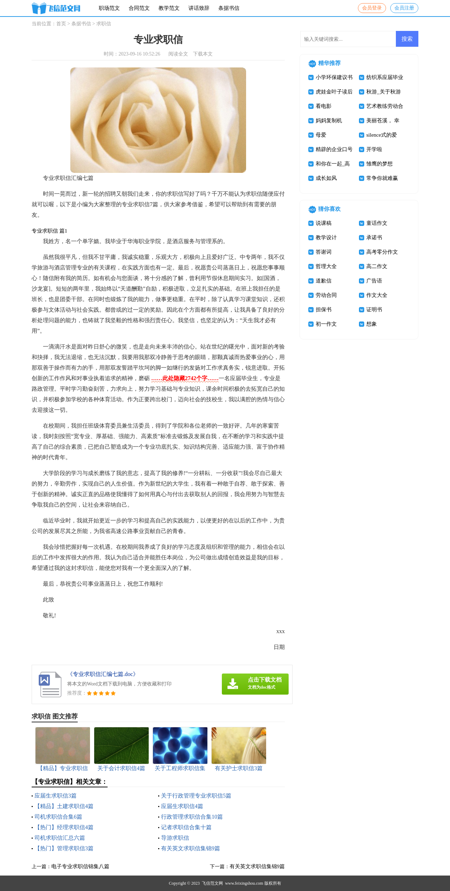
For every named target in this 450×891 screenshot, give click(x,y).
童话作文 (376, 223)
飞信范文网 (212, 883)
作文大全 (376, 295)
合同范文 (139, 8)
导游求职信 (175, 838)
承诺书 (374, 237)
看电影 (324, 106)
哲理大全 (326, 266)
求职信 (103, 23)
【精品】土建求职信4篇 (64, 806)
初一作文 (326, 324)
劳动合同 (326, 295)
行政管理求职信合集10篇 (192, 817)
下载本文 (203, 54)
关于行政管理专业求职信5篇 (196, 796)
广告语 (374, 281)
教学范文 (169, 8)
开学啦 (374, 149)
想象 (371, 324)
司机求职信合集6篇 (58, 817)
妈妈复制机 (329, 120)
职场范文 (109, 8)
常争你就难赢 (382, 178)
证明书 (374, 309)
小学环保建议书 (334, 77)
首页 (61, 23)
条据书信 (228, 8)
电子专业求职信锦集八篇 (80, 866)
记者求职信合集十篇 (186, 827)
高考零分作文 (382, 252)
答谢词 (324, 252)
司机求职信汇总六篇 (59, 838)
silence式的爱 (381, 135)
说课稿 (324, 223)
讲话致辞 (199, 8)
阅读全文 (178, 54)
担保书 (324, 309)
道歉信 (324, 281)
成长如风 (326, 178)
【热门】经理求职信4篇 (64, 827)
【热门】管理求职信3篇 (64, 848)
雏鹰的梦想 (379, 164)
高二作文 (376, 266)
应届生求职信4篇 (182, 806)
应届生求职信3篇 (55, 796)
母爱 (321, 135)
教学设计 (326, 237)
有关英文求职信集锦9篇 (190, 848)
